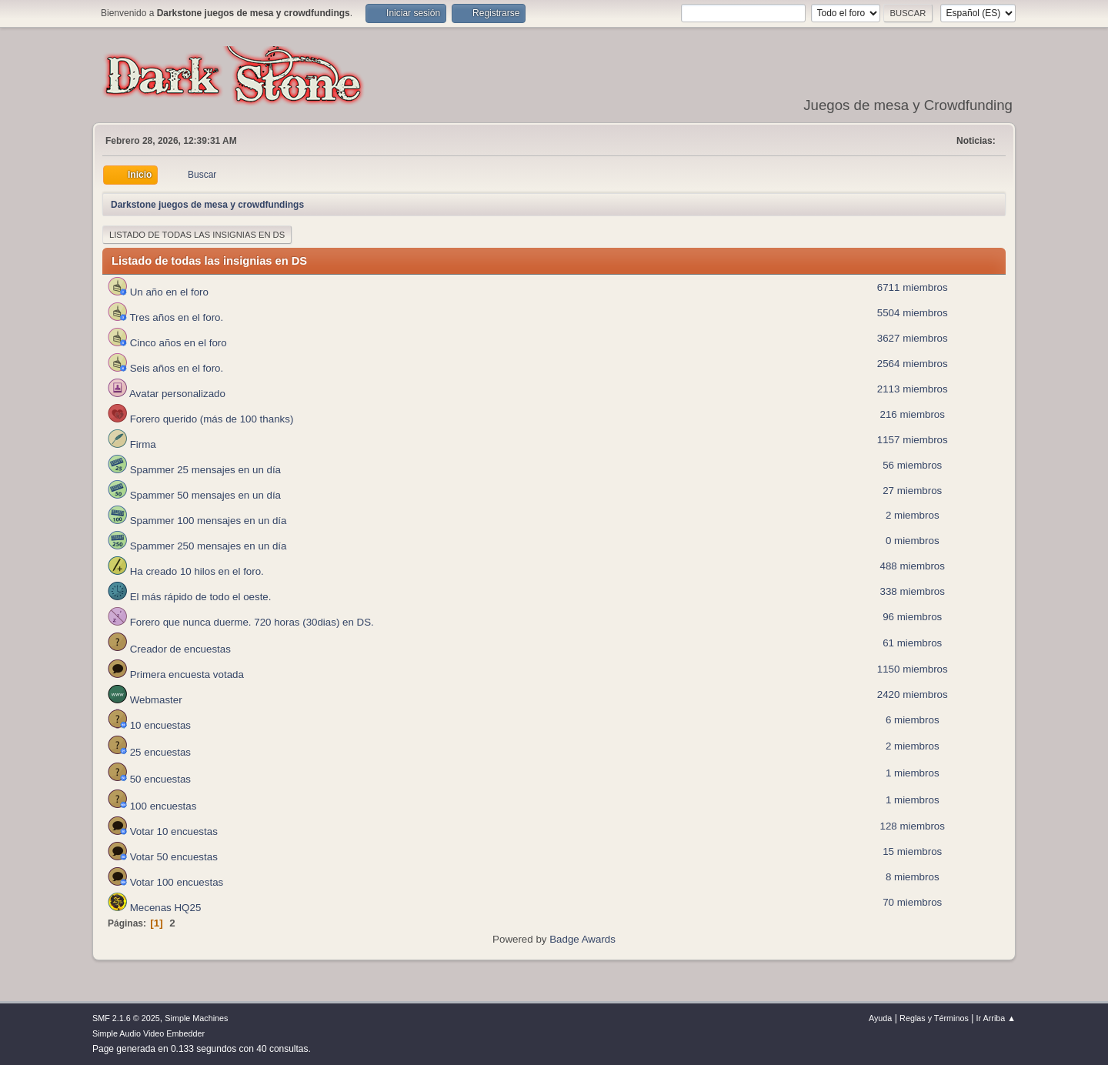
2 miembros (912, 515)
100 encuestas (149, 806)
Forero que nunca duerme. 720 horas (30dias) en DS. (238, 622)
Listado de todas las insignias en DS (197, 234)
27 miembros (912, 490)
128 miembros (912, 826)
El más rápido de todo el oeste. (186, 597)
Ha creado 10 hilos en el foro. (183, 571)
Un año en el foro (155, 292)
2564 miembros (912, 363)
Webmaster (142, 700)
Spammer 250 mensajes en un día (194, 546)
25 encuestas (146, 752)
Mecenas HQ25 (151, 907)
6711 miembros (912, 287)
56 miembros (912, 465)
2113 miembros (912, 389)
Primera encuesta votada (173, 674)
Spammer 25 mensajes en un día (191, 470)
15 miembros (912, 851)
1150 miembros (912, 669)
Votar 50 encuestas (160, 857)
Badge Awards (582, 939)
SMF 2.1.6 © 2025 (126, 1018)
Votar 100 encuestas (162, 882)
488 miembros (912, 566)
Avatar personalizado (163, 393)
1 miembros (912, 773)
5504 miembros (912, 313)
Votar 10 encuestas (160, 831)
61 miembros (912, 643)
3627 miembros (912, 338)
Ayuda (880, 1018)
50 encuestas (146, 779)
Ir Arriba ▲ (996, 1018)
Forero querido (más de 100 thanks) (197, 419)
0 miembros (912, 540)
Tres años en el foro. (162, 317)
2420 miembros (912, 694)
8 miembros (912, 877)
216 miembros (912, 414)
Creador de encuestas (166, 649)
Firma (129, 444)
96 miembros (912, 617)
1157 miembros (912, 440)
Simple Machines (196, 1018)
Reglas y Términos (934, 1018)
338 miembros (912, 591)
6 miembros (912, 720)
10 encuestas (146, 725)
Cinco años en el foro (164, 343)
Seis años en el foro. (162, 368)
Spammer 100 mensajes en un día (194, 520)
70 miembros (912, 902)
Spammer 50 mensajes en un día (191, 495)
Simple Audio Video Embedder (148, 1033)
